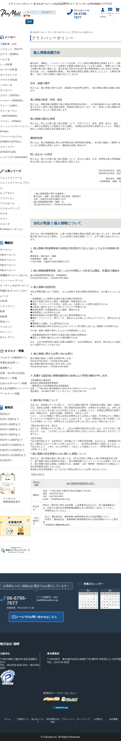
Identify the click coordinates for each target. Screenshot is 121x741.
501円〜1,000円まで (11, 440)
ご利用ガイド (22, 719)
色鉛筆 (3, 316)
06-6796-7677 (80, 15)
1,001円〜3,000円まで (12, 445)
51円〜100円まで (9, 419)
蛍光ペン (5, 321)
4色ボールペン (8, 270)
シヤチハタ (6, 85)
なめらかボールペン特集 (13, 383)
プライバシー (68, 719)
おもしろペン (7, 337)
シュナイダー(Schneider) (13, 157)
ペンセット (6, 326)
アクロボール (7, 203)
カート (117, 11)
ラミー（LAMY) (8, 105)
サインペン (6, 332)
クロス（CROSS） (10, 95)
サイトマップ (83, 719)
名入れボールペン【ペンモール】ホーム (49, 32)
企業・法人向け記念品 (12, 373)
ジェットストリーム (11, 177)
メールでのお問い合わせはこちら (36, 616)
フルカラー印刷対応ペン (13, 357)
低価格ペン (6, 368)
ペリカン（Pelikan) (10, 121)
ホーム (7, 719)
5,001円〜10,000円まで (13, 455)
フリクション (7, 198)
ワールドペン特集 (10, 393)
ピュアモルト (7, 193)
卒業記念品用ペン (10, 362)
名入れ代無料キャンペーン (14, 388)
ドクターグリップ (10, 208)
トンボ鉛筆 (6, 64)
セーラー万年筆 (8, 69)
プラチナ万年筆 (8, 80)
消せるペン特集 (8, 378)
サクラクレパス (8, 75)
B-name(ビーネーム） (12, 229)
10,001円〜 (6, 460)
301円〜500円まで (10, 434)
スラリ (3, 218)
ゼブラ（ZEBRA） (10, 54)
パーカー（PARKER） (12, 100)
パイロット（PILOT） (12, 49)
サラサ (3, 213)
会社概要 (113, 719)
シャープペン (7, 306)
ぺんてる (5, 59)
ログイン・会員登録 (103, 13)
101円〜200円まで (10, 424)
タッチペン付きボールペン (14, 285)
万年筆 (3, 301)
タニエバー (6, 90)
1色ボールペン (8, 254)
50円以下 (5, 414)
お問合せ (98, 719)
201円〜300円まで (10, 429)
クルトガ (5, 224)
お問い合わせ (110, 12)
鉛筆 (2, 311)
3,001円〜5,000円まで (12, 450)
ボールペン (6, 249)
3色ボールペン (8, 265)
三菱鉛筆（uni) (8, 44)
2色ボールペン (8, 259)
